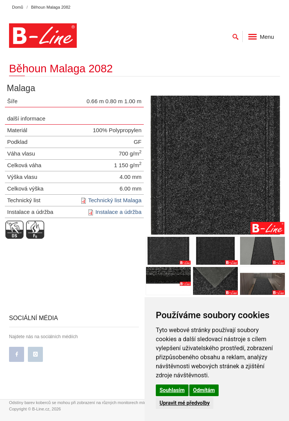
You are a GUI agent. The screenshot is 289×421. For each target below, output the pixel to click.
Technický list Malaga (114, 200)
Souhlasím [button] (172, 390)
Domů (17, 7)
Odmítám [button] (204, 390)
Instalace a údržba (118, 212)
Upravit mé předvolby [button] (185, 403)
